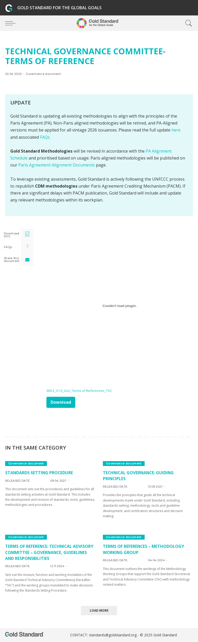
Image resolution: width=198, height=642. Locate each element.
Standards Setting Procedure (39, 473)
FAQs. (45, 137)
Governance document (43, 74)
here (175, 130)
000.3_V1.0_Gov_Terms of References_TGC (79, 390)
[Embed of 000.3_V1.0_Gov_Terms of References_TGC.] (119, 306)
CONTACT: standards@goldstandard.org (104, 635)
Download (61, 402)
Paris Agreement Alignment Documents (56, 165)
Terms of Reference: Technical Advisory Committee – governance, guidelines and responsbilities (50, 552)
